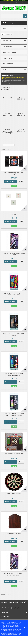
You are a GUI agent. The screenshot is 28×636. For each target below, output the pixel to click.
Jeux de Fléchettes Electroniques (7, 131)
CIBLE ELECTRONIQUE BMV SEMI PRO (14, 173)
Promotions (7, 58)
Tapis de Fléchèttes (21, 130)
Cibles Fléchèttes (7, 114)
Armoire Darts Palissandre (14, 533)
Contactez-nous (18, 2)
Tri (1, 144)
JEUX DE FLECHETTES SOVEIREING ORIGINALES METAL (14, 294)
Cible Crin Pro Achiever (14, 493)
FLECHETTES (7, 97)
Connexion (24, 2)
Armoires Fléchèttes (21, 114)
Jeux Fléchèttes (21, 98)
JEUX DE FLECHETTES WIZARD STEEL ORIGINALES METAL (14, 414)
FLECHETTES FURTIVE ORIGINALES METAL (14, 254)
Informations (8, 46)
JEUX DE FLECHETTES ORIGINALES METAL (14, 334)
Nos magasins (8, 64)
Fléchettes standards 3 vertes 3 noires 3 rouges (14, 213)
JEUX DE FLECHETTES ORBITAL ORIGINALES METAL (14, 374)
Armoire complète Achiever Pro (14, 453)
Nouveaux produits (10, 52)
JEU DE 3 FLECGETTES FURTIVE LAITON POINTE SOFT (14, 574)
